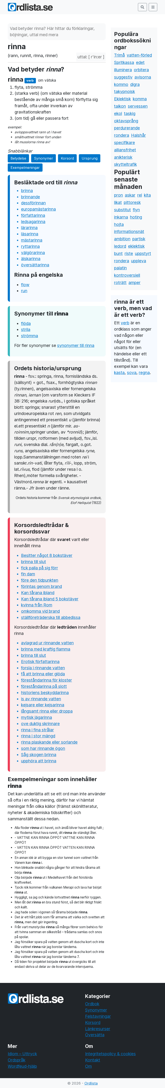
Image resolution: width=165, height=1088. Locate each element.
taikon (120, 106)
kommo (121, 84)
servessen (138, 106)
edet (140, 62)
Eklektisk (122, 98)
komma (140, 98)
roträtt (120, 282)
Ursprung (90, 158)
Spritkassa (124, 62)
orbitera (141, 69)
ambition (122, 238)
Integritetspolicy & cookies (110, 1053)
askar (130, 195)
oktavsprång (126, 120)
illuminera (123, 69)
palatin (120, 267)
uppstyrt (143, 253)
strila (25, 329)
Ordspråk (16, 1060)
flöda (26, 323)
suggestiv (123, 77)
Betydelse (18, 158)
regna (144, 372)
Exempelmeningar (25, 167)
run (24, 290)
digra (135, 84)
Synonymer (43, 158)
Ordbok (92, 1003)
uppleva (138, 260)
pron (118, 195)
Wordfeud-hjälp (22, 1066)
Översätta (94, 1034)
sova (131, 372)
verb (125, 322)
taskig (129, 113)
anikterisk (123, 157)
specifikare (124, 142)
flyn (136, 209)
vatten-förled (139, 55)
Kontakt (92, 1060)
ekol (118, 113)
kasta (119, 372)
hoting (136, 217)
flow (25, 284)
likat (118, 202)
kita (147, 195)
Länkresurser (97, 1028)
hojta (119, 224)
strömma (29, 335)
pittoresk (132, 202)
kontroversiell (127, 275)
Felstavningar (98, 1016)
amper (134, 282)
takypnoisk (124, 91)
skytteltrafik (125, 164)
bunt (118, 253)
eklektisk (136, 246)
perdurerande (127, 128)
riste (129, 253)
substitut (122, 209)
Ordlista (91, 1083)
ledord (120, 246)
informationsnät (129, 231)
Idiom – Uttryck (22, 1053)
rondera (121, 135)
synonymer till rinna (75, 345)
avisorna (142, 77)
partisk (138, 238)
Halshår (138, 135)
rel (139, 195)
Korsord (67, 158)
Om (88, 1066)
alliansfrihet (125, 149)
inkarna (121, 217)
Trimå (119, 55)
